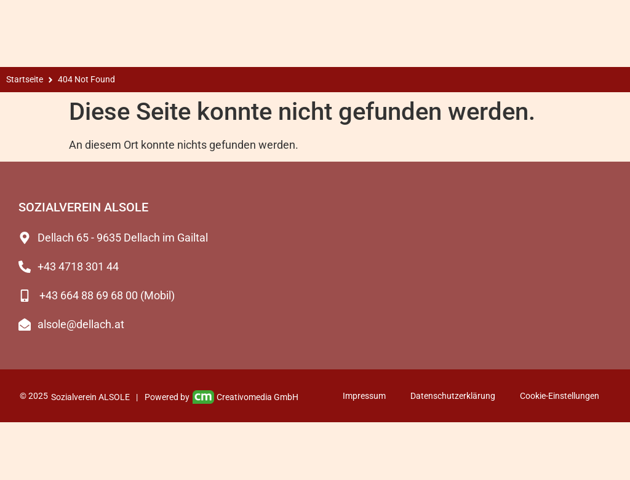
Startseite (24, 79)
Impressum (364, 396)
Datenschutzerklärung (452, 396)
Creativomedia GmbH (246, 397)
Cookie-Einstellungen (559, 396)
